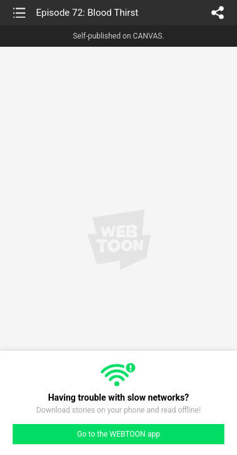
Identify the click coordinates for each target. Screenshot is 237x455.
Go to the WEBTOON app (118, 434)
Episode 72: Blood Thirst (87, 12)
